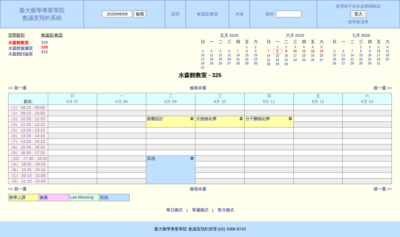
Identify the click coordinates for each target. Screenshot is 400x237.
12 (220, 55)
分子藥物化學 (269, 118)
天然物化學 (220, 118)
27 (229, 63)
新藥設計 (170, 118)
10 (202, 55)
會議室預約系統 (42, 18)
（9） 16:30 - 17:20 (27, 152)
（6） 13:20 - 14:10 (27, 135)
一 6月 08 (121, 98)
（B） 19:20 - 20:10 (27, 169)
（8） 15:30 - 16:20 (27, 147)
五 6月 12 (318, 98)
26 (220, 63)
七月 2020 (361, 35)
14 (238, 55)
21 (238, 59)
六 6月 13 (367, 98)
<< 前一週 (17, 88)
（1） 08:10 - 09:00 (27, 107)
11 (211, 55)
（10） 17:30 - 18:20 (28, 158)
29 (246, 63)
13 (229, 55)
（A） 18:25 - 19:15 (27, 164)
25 (211, 63)
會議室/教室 (207, 14)
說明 (175, 14)
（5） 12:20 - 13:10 (27, 130)
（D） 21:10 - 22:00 (27, 181)
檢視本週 (198, 88)
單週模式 (200, 210)
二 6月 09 (171, 98)
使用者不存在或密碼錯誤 (358, 6)
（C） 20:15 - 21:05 (27, 175)
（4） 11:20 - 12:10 (27, 124)
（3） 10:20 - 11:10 (27, 118)
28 (238, 63)
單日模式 (174, 210)
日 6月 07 (72, 98)
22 (246, 59)
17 (202, 59)
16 (255, 55)
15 (246, 55)
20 (229, 59)
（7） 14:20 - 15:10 (27, 141)
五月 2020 (229, 35)
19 (220, 59)
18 (211, 59)
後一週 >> (383, 88)
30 (255, 63)
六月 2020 (295, 35)
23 (255, 59)
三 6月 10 (220, 98)
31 (202, 67)
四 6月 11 (269, 98)
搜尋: (270, 14)
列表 (239, 14)
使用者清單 (358, 22)
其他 (170, 158)
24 (202, 63)
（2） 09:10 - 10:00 (27, 113)
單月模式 (225, 210)
